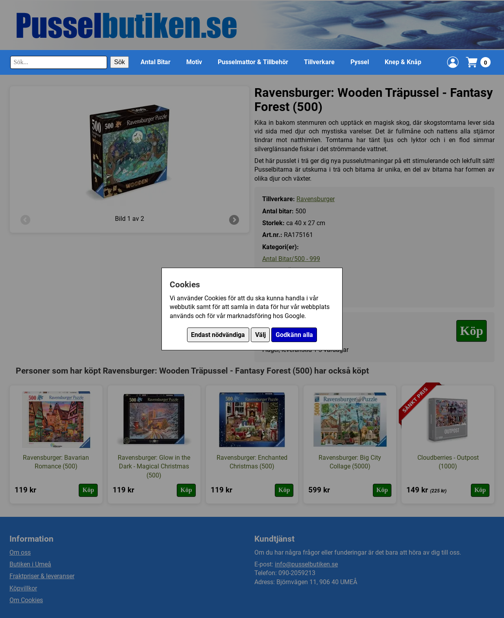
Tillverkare (319, 62)
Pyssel (359, 62)
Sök (119, 62)
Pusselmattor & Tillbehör (253, 62)
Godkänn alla (294, 335)
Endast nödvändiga (218, 335)
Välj (260, 335)
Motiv (194, 62)
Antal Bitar (155, 62)
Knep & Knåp (403, 62)
